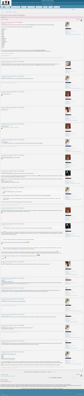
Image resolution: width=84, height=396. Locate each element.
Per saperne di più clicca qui (5, 55)
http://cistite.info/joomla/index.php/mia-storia (76, 34)
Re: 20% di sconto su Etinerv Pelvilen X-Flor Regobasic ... (13, 61)
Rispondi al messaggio (4, 19)
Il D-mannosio (24, 7)
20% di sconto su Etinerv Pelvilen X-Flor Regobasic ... (13, 15)
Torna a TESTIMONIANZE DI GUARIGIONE (8, 376)
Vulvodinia (45, 7)
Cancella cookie (68, 392)
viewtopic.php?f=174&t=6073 (74, 295)
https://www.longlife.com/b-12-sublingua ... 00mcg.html (9, 127)
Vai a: (49, 377)
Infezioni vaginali (56, 7)
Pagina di (81, 374)
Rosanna (4, 23)
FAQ (2, 9)
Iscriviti (5, 9)
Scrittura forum (7, 7)
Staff (64, 392)
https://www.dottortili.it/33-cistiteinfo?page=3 (8, 359)
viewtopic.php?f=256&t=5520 (74, 120)
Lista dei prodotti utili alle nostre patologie (7, 53)
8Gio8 (66, 287)
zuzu (3, 62)
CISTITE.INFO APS (47, 1)
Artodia (82, 394)
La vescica (50, 7)
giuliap (4, 108)
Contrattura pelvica (39, 7)
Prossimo (81, 371)
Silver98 (4, 172)
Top (82, 59)
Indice (2, 392)
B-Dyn (2, 143)
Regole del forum (3, 17)
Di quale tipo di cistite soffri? (15, 7)
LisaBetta (67, 97)
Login (10, 9)
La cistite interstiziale (31, 7)
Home (2, 7)
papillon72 (4, 279)
